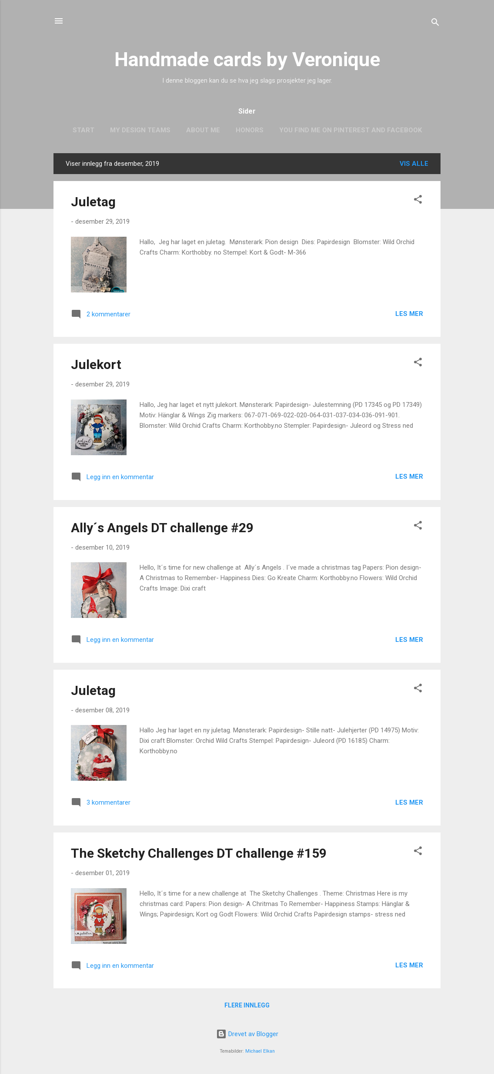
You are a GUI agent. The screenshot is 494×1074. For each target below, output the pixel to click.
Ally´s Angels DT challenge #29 (162, 527)
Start (83, 130)
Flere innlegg (247, 1005)
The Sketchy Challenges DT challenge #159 (199, 853)
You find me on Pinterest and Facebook (350, 130)
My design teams (140, 130)
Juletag (93, 201)
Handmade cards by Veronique (247, 59)
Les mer (409, 314)
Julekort (96, 364)
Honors (250, 130)
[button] (418, 201)
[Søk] (435, 23)
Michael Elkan (260, 1051)
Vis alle (414, 164)
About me (203, 130)
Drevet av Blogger (247, 1034)
